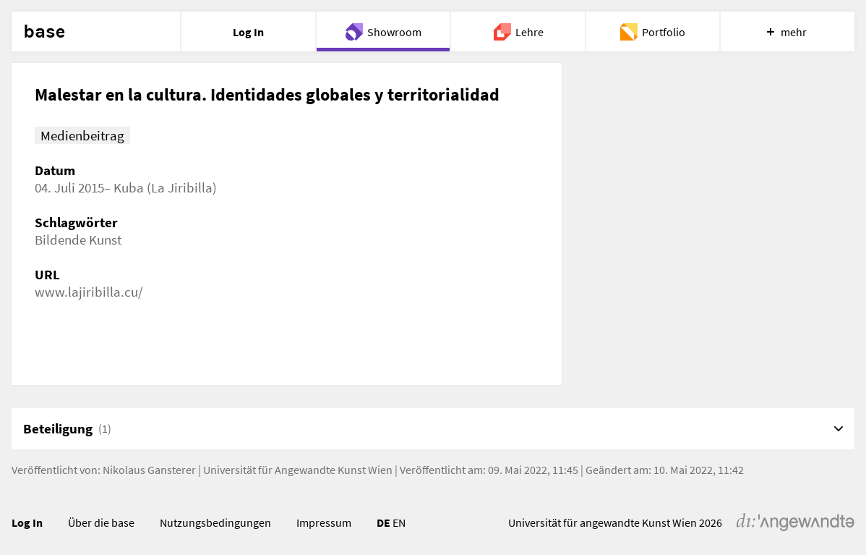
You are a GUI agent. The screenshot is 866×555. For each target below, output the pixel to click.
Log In (27, 522)
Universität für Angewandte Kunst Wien (298, 469)
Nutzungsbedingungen (215, 522)
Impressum (323, 522)
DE (383, 522)
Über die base (101, 522)
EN (399, 522)
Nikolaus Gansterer (149, 469)
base (44, 32)
